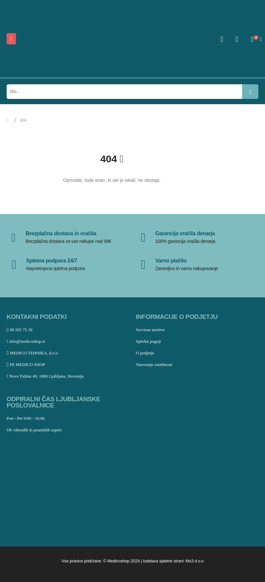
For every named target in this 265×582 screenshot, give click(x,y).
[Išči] (250, 91)
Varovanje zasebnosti (154, 364)
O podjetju (145, 352)
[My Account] (221, 39)
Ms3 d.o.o (195, 560)
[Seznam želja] (237, 39)
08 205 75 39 (19, 329)
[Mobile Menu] (11, 38)
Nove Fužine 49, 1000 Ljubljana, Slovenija (45, 376)
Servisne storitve (150, 329)
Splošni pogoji (148, 341)
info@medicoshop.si (26, 341)
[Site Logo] (52, 39)
